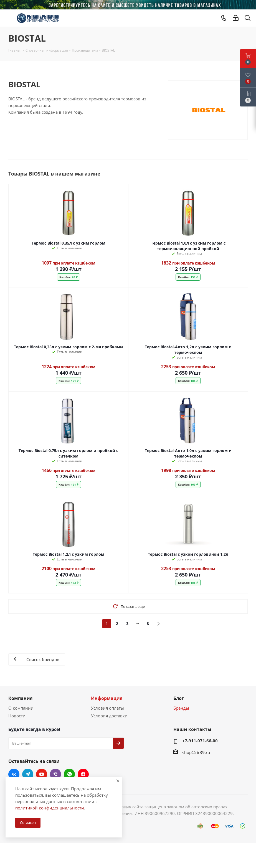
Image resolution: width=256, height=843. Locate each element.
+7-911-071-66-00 (200, 740)
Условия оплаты (107, 708)
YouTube (41, 774)
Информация (106, 698)
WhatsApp (69, 774)
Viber (55, 774)
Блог (178, 698)
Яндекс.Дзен (83, 774)
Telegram (27, 774)
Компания (20, 698)
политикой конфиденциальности (49, 808)
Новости (17, 715)
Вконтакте (13, 774)
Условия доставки (109, 715)
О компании (21, 708)
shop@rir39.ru (196, 752)
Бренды (181, 708)
